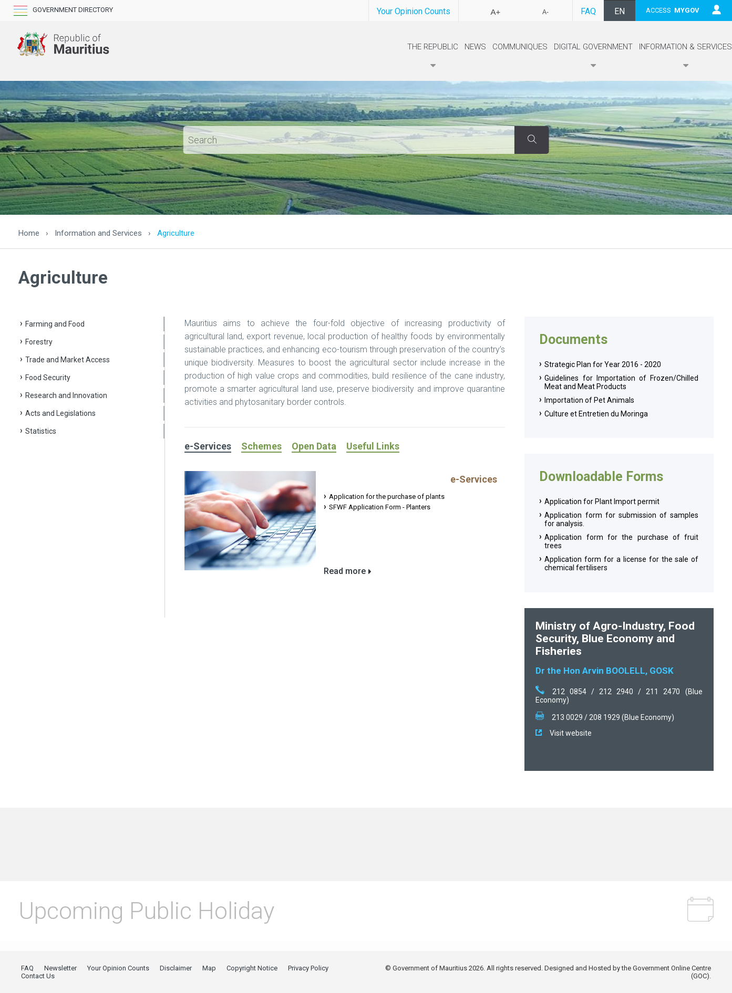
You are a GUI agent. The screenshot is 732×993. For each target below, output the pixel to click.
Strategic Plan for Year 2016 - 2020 (602, 364)
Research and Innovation (66, 395)
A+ (496, 11)
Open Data (314, 446)
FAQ (588, 11)
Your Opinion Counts (413, 11)
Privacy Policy (308, 968)
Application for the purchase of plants (387, 496)
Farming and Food (55, 324)
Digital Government (593, 56)
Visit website (563, 733)
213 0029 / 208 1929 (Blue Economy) (604, 717)
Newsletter (60, 968)
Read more (345, 571)
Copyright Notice (251, 968)
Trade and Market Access (67, 360)
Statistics (40, 431)
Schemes (261, 446)
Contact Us (38, 976)
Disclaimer (176, 968)
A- (545, 12)
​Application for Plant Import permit (601, 501)
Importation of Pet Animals (589, 400)
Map (209, 968)
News (475, 46)
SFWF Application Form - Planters (379, 507)
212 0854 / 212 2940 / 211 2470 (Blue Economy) (618, 695)
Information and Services (98, 233)
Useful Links (372, 446)
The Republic (432, 56)
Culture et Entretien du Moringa (596, 414)
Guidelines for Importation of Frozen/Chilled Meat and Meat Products (621, 382)
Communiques (520, 46)
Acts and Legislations (60, 413)
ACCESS (672, 10)
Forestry (39, 342)
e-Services (207, 446)
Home (28, 233)
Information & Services (685, 56)
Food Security (47, 377)
